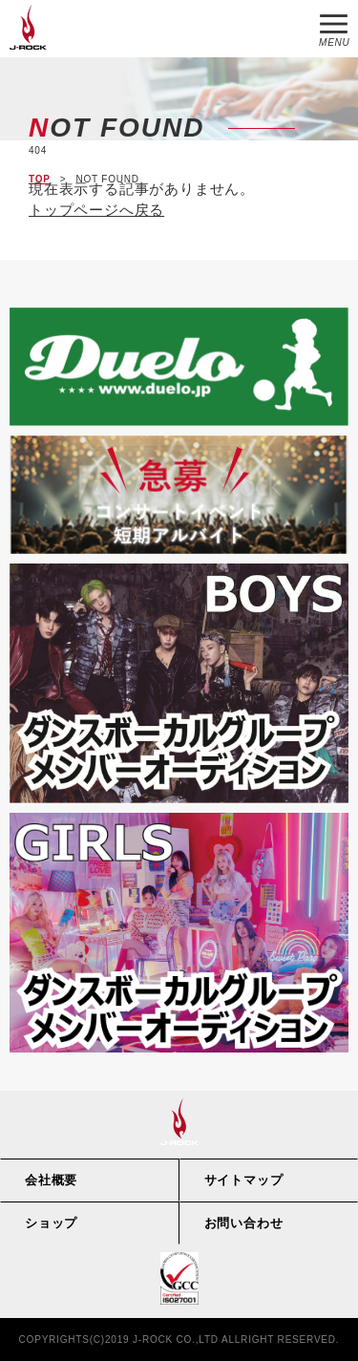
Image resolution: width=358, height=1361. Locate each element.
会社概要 (51, 1180)
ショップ (51, 1223)
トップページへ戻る (96, 210)
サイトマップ (244, 1180)
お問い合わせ (244, 1223)
